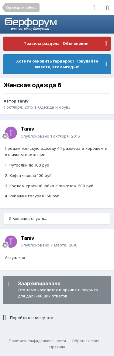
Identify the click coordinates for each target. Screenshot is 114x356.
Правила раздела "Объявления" (57, 43)
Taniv (23, 101)
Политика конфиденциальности (37, 341)
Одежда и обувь (54, 107)
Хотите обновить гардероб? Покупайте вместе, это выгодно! (57, 64)
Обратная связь (86, 341)
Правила (57, 347)
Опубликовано (50, 136)
